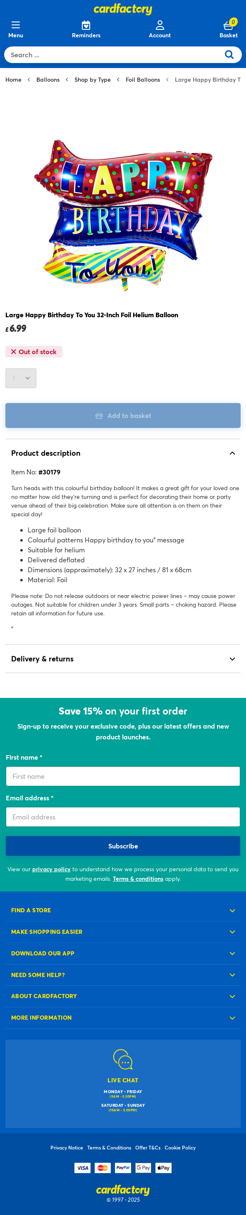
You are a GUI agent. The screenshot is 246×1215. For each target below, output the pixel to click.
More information (41, 1017)
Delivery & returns (42, 658)
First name (23, 757)
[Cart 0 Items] (229, 29)
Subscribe (123, 845)
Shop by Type (92, 79)
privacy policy (51, 869)
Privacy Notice (66, 1147)
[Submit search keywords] (232, 54)
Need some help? (38, 975)
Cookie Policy (180, 1147)
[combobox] (114, 54)
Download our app (43, 953)
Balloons (48, 79)
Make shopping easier (47, 932)
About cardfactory (44, 996)
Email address (28, 797)
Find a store (31, 910)
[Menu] (15, 29)
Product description (46, 453)
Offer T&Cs (147, 1147)
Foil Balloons (143, 79)
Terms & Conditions (109, 1147)
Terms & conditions (138, 878)
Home (13, 79)
